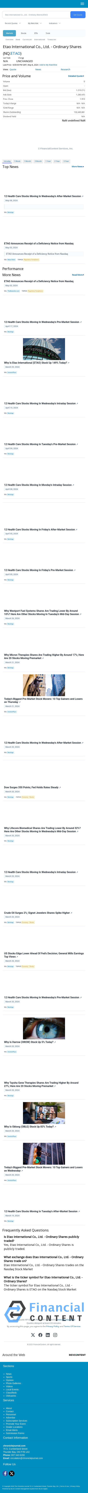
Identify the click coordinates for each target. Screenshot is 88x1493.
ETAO (15, 53)
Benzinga (10, 212)
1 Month (27, 161)
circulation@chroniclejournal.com (26, 1458)
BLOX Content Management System (23, 1489)
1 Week (17, 161)
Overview (9, 39)
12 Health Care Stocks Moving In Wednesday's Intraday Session (41, 403)
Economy (25, 797)
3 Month (38, 161)
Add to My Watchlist (48, 65)
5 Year (66, 161)
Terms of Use (64, 1486)
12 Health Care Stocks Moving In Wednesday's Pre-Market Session (43, 322)
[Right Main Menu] (82, 3)
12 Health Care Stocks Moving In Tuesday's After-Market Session (42, 1211)
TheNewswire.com (13, 291)
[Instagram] (55, 1335)
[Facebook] (40, 1335)
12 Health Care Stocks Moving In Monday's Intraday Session (39, 484)
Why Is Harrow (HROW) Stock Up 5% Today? (30, 1042)
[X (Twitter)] (33, 1335)
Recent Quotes (11, 23)
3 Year (57, 161)
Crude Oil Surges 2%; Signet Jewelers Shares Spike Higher (38, 912)
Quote (13, 69)
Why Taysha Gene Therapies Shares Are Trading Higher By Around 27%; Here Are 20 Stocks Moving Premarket (41, 1084)
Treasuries (52, 39)
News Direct (11, 259)
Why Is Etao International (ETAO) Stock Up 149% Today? (36, 362)
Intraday (7, 161)
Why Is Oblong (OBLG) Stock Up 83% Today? (30, 1126)
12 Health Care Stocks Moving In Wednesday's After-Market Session (43, 196)
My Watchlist (33, 23)
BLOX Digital (43, 1489)
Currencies (27, 39)
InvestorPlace (12, 372)
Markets (9, 33)
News (18, 39)
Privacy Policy (52, 1326)
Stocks (23, 33)
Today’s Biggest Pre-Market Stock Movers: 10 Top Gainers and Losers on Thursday (43, 700)
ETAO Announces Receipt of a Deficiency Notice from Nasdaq (38, 243)
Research (65, 69)
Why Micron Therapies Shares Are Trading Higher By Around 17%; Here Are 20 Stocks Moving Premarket (44, 656)
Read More (77, 274)
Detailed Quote (75, 76)
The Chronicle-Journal (21, 1486)
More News (77, 166)
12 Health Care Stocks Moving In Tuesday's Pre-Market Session (41, 444)
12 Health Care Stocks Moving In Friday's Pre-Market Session (40, 570)
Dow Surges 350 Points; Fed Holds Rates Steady (32, 787)
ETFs (36, 33)
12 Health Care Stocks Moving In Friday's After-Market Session (40, 529)
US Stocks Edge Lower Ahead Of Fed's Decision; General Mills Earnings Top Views (44, 955)
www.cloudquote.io (66, 1319)
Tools (48, 33)
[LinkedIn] (48, 1335)
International (39, 39)
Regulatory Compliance (31, 259)
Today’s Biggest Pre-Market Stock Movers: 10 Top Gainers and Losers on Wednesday (43, 1169)
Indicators (53, 23)
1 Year (48, 161)
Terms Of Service (72, 1326)
